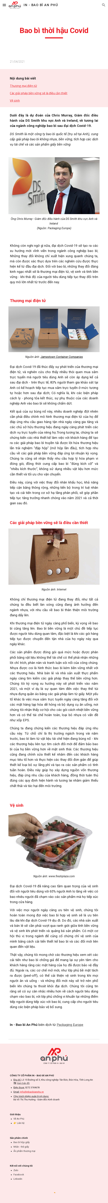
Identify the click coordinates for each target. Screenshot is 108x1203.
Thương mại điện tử (23, 86)
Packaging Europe (70, 1025)
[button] (4, 5)
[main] (53, 32)
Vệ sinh (15, 100)
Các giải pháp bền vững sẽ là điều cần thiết (38, 93)
